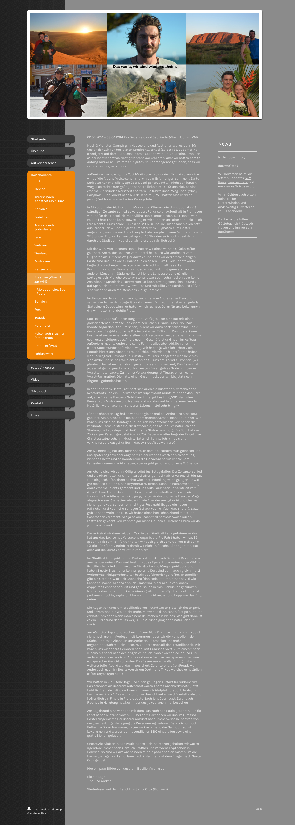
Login (258, 808)
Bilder (111, 769)
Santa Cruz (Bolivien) (151, 789)
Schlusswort (244, 186)
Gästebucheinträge (232, 223)
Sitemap (56, 809)
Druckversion (38, 809)
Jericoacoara (238, 182)
